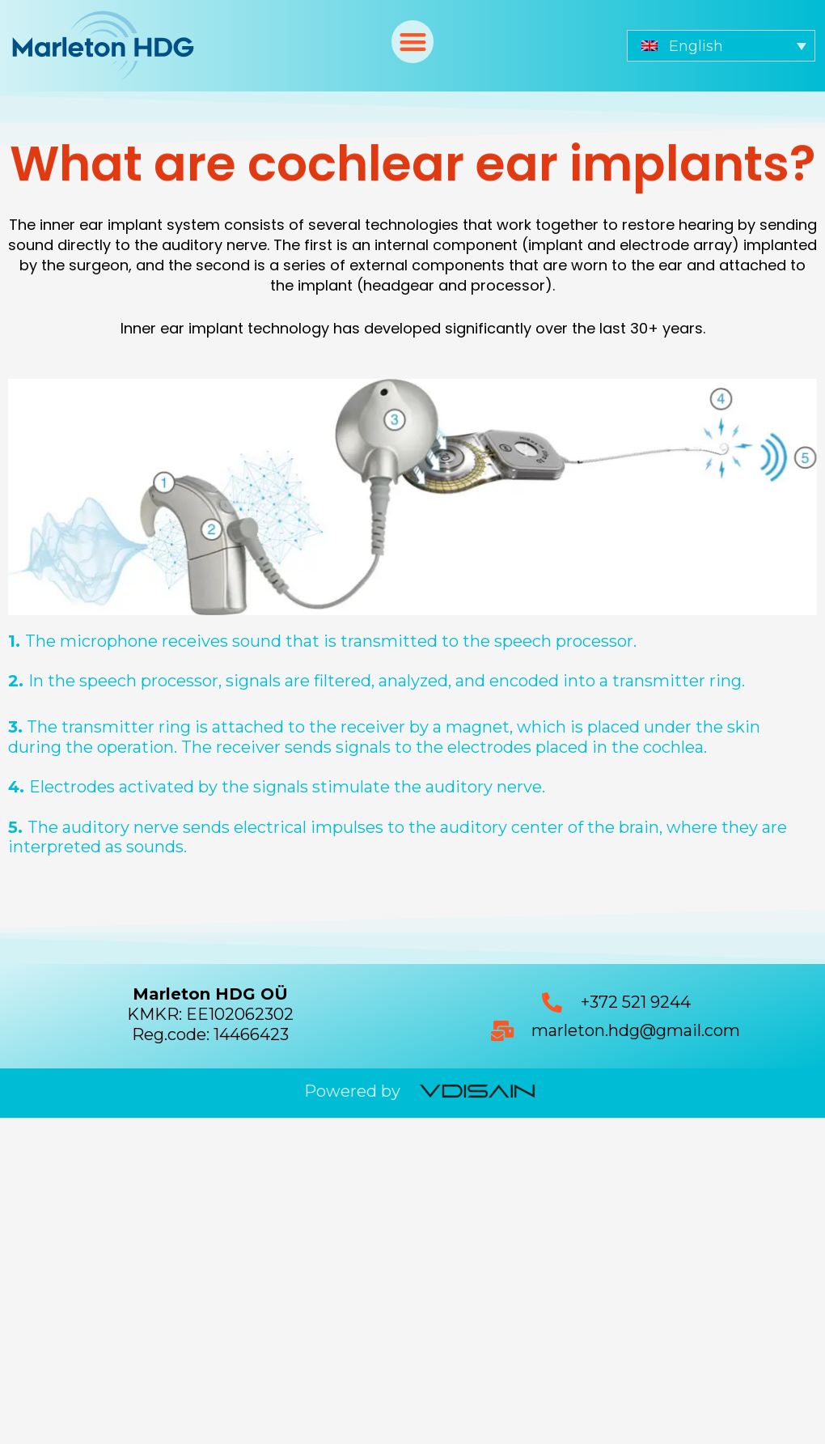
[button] (412, 41)
